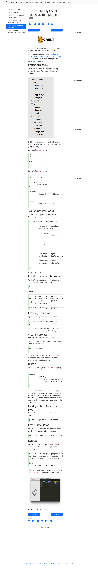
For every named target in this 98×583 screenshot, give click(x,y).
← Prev (34, 30)
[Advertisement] (16, 61)
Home (22, 2)
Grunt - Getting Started (14, 9)
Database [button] (47, 2)
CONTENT (66, 573)
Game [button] (64, 2)
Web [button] (36, 2)
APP (73, 573)
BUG (59, 573)
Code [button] (41, 2)
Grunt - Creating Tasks (14, 12)
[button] (70, 2)
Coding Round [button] (29, 2)
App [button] (54, 2)
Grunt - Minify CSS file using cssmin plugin (16, 26)
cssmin (34, 61)
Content (59, 2)
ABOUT (32, 573)
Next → (57, 30)
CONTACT (53, 573)
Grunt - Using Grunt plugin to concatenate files (16, 16)
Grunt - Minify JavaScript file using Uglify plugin (16, 21)
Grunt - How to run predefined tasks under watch (16, 31)
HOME (26, 573)
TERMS (46, 573)
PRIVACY (39, 573)
